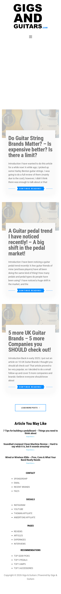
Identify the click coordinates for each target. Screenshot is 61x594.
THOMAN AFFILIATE (23, 513)
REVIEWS (18, 531)
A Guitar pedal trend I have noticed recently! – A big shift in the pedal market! (30, 242)
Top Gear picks (22, 556)
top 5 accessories (23, 568)
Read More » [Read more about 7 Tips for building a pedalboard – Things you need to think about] (30, 437)
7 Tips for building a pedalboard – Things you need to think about (30, 432)
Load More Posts (30, 408)
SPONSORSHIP (20, 479)
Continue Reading (30, 189)
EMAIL (17, 483)
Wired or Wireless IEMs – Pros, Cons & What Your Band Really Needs (30, 458)
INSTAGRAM (19, 505)
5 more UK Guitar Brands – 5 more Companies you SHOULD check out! (29, 341)
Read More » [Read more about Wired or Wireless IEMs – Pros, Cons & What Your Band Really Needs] (30, 463)
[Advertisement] (30, 71)
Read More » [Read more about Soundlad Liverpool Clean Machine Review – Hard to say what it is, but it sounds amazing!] (30, 450)
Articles (18, 535)
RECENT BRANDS (22, 487)
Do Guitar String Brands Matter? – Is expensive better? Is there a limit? (30, 146)
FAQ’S (16, 491)
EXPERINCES (20, 539)
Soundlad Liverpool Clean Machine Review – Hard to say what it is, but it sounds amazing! (30, 445)
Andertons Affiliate (24, 517)
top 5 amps (20, 564)
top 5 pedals (20, 560)
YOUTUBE (18, 509)
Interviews (19, 544)
